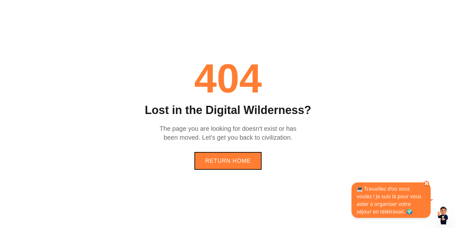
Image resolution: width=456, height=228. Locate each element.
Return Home (228, 161)
